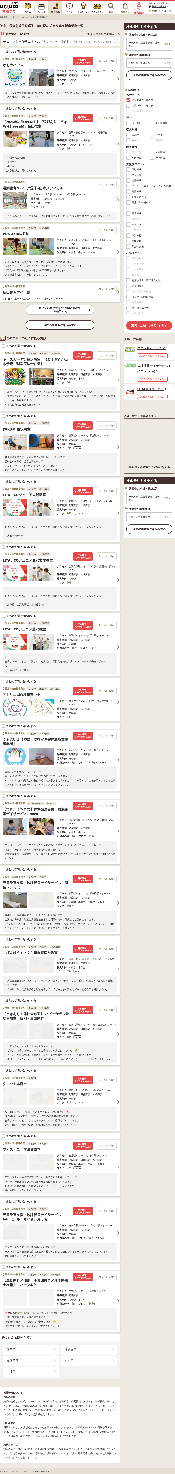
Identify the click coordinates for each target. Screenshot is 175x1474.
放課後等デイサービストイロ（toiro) (154, 368)
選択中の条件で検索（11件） (149, 325)
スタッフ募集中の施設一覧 (103, 34)
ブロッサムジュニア (152, 348)
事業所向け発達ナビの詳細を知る (149, 467)
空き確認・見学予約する (83, 61)
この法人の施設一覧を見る (152, 355)
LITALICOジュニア (151, 389)
